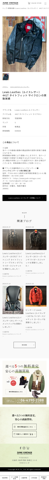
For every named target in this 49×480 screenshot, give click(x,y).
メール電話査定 (15, 477)
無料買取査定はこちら (23, 427)
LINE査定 (34, 478)
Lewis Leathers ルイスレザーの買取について (24, 198)
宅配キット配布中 (23, 435)
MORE (24, 345)
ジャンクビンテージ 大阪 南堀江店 (16, 170)
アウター (5, 87)
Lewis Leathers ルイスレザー (21, 87)
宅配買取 (5, 478)
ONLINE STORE (33, 3)
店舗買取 (24, 478)
